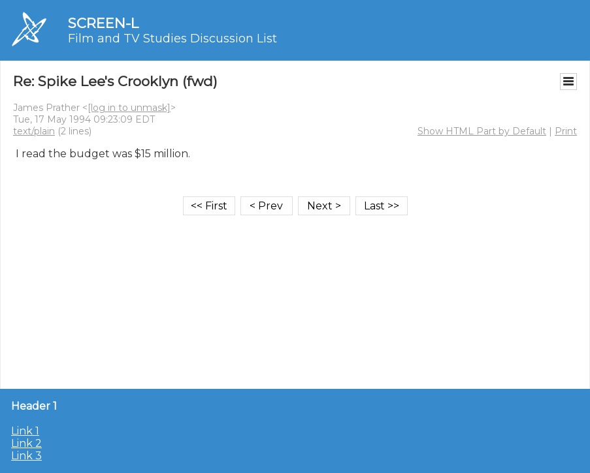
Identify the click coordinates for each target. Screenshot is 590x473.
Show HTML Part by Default (482, 131)
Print (566, 131)
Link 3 (26, 456)
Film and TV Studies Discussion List (172, 38)
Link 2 (26, 443)
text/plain (34, 131)
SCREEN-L (103, 23)
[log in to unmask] (129, 108)
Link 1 (25, 431)
